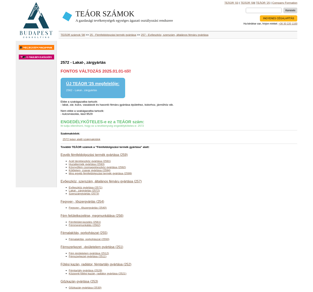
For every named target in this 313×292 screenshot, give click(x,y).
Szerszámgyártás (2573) (84, 193)
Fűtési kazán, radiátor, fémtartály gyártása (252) (96, 264)
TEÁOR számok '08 (73, 34)
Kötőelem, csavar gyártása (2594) (90, 170)
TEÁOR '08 (247, 2)
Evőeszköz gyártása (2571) (86, 187)
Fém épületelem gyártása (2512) (89, 253)
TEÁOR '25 (263, 2)
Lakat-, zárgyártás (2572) (84, 190)
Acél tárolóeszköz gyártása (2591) (90, 161)
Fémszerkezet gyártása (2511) (87, 256)
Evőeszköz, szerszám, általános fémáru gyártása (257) (101, 181)
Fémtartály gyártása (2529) (85, 270)
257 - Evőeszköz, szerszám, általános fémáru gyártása (174, 34)
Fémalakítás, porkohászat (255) (84, 233)
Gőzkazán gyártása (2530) (85, 287)
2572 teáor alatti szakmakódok (81, 139)
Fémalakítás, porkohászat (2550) (89, 239)
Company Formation (284, 2)
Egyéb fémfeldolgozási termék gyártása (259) (94, 155)
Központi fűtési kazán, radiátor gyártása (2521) (97, 273)
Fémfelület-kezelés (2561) (85, 222)
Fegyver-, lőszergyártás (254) (82, 201)
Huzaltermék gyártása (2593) (87, 164)
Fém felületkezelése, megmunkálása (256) (92, 215)
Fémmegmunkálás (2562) (85, 225)
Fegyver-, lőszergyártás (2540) (88, 207)
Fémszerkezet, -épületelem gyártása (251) (92, 247)
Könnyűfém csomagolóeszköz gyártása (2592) (97, 167)
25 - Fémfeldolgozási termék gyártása (113, 34)
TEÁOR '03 (231, 2)
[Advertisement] (36, 125)
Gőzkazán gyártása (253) (79, 281)
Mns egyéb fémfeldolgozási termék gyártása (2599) (100, 173)
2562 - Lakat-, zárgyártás (81, 90)
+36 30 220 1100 (287, 23)
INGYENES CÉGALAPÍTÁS (278, 18)
